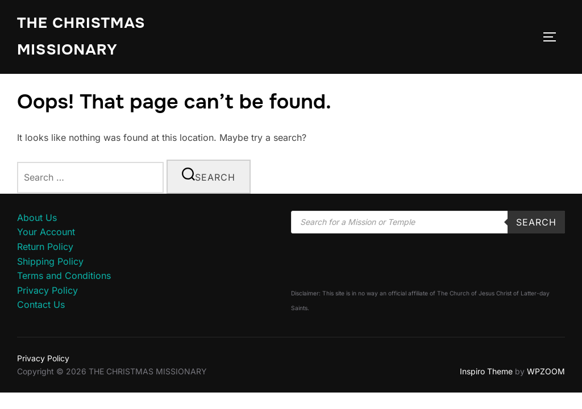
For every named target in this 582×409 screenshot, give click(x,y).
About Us (37, 217)
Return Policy (45, 246)
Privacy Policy (47, 290)
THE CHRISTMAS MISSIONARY (81, 36)
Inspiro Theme (486, 371)
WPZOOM (546, 371)
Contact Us (41, 304)
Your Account (46, 231)
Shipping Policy (50, 261)
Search (536, 222)
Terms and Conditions (64, 275)
